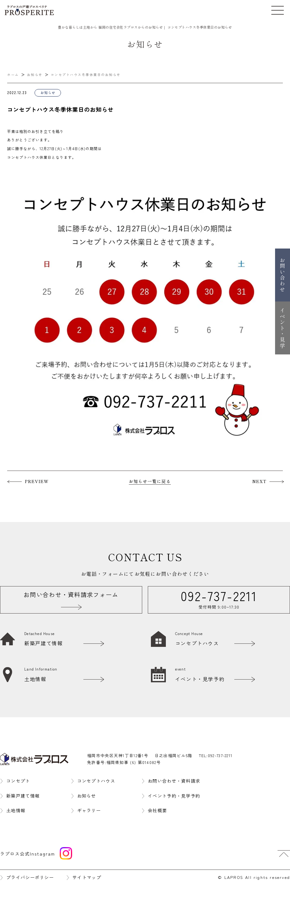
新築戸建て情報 (23, 795)
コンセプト (18, 780)
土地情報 (15, 810)
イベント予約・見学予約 (174, 795)
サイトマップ (86, 877)
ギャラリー (89, 810)
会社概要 (157, 810)
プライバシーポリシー (30, 877)
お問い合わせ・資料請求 (174, 780)
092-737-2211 (220, 755)
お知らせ (86, 795)
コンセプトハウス (96, 780)
